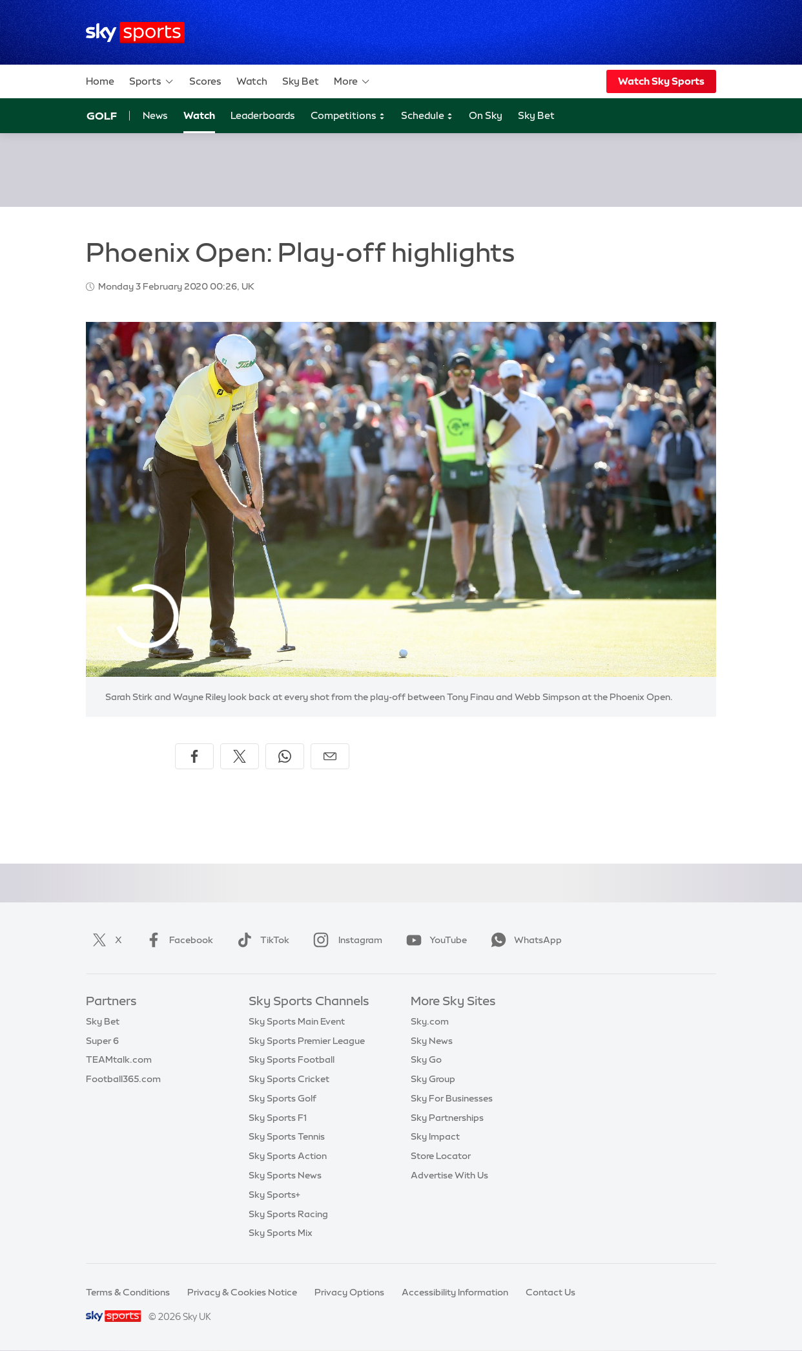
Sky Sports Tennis (287, 1136)
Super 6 (102, 1040)
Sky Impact (435, 1136)
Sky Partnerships (447, 1117)
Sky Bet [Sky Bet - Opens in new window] (536, 115)
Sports (151, 81)
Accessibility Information (455, 1292)
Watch (251, 81)
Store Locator (441, 1155)
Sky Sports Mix (281, 1232)
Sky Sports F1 (278, 1117)
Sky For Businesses (452, 1098)
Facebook (177, 939)
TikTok (260, 939)
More (352, 81)
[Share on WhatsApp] (284, 756)
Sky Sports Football (291, 1059)
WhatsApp (524, 939)
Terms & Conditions (128, 1292)
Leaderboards (263, 115)
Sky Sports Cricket (289, 1078)
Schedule (427, 116)
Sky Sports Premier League (307, 1040)
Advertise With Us (449, 1175)
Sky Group (433, 1078)
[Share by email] (330, 756)
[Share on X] (239, 756)
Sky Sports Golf (282, 1098)
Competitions (348, 116)
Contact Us (550, 1292)
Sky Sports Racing (288, 1213)
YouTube (434, 939)
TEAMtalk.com (119, 1059)
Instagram (345, 939)
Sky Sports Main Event (297, 1021)
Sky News (432, 1040)
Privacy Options (349, 1292)
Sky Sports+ (274, 1194)
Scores (205, 81)
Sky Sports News (285, 1175)
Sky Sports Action (288, 1155)
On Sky (485, 115)
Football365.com (123, 1078)
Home (100, 81)
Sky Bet (300, 81)
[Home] (135, 32)
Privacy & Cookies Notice (242, 1292)
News (155, 115)
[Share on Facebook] (194, 756)
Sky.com (430, 1021)
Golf (102, 116)
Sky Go (426, 1059)
